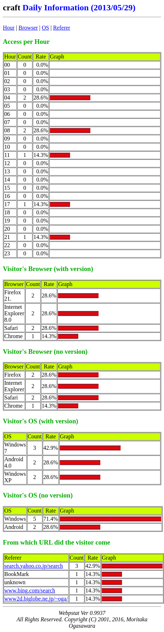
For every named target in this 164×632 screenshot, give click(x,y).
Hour (9, 28)
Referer (61, 28)
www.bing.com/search (29, 590)
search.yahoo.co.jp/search (33, 566)
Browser (28, 28)
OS (45, 28)
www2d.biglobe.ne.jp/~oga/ (36, 599)
